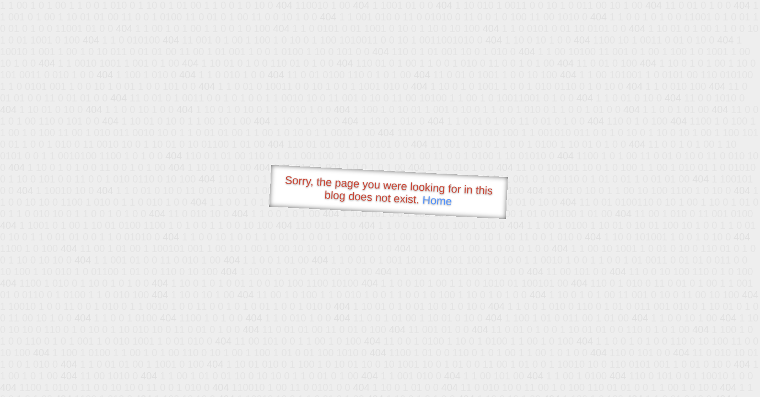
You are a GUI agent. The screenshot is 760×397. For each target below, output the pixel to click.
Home (437, 200)
